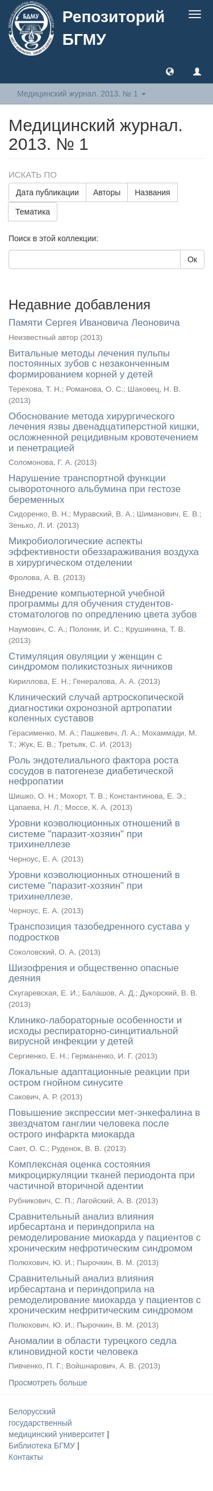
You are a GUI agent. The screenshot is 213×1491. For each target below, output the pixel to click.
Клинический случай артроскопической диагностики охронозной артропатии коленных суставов (96, 708)
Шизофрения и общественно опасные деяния (94, 973)
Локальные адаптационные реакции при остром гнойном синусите (99, 1077)
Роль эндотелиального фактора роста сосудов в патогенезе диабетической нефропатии (93, 771)
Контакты (26, 1456)
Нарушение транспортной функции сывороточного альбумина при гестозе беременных (95, 489)
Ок (192, 259)
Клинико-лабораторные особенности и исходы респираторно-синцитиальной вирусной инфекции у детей (95, 1031)
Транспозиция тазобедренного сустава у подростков (99, 932)
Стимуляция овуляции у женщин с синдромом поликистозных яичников (91, 662)
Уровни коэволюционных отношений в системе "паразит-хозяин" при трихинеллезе (94, 834)
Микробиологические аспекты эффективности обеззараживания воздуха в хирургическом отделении (104, 552)
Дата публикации (47, 192)
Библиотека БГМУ (43, 1445)
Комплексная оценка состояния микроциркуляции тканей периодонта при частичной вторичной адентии (102, 1175)
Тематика (32, 211)
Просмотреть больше (48, 1382)
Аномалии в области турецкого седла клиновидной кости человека (93, 1346)
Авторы (106, 192)
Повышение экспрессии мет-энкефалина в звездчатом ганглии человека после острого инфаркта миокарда (104, 1123)
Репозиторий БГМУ (113, 28)
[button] (170, 71)
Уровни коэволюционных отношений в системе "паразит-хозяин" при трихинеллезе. (94, 885)
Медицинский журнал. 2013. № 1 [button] (81, 93)
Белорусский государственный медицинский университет (58, 1423)
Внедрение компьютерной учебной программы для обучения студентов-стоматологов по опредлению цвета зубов (103, 604)
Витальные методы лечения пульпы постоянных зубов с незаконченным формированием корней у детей (89, 364)
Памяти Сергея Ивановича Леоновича (94, 322)
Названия (152, 192)
